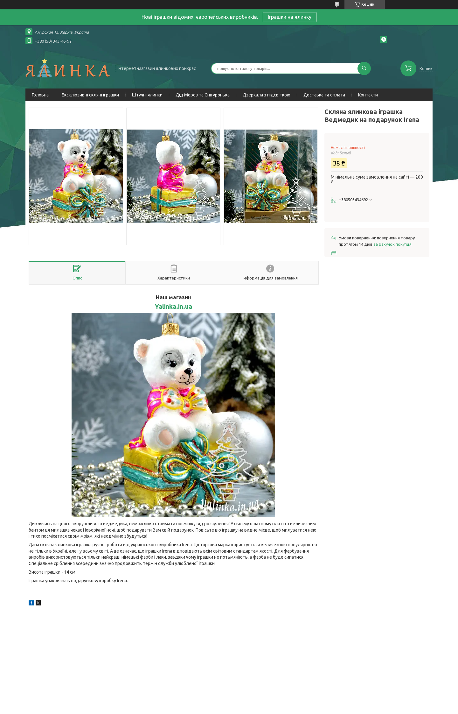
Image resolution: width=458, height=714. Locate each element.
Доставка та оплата (324, 95)
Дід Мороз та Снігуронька (203, 95)
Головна (40, 95)
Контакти (368, 95)
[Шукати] (364, 68)
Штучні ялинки (147, 95)
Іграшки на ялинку (289, 17)
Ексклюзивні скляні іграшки (90, 95)
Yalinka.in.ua (173, 306)
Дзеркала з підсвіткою (266, 95)
